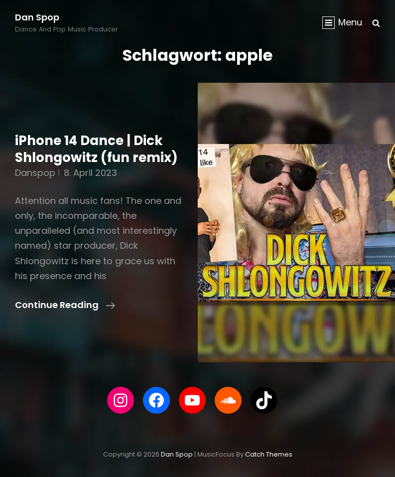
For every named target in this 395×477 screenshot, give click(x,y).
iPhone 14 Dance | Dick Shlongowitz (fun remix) (96, 149)
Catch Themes (268, 454)
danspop (35, 172)
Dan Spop (37, 17)
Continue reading (65, 305)
